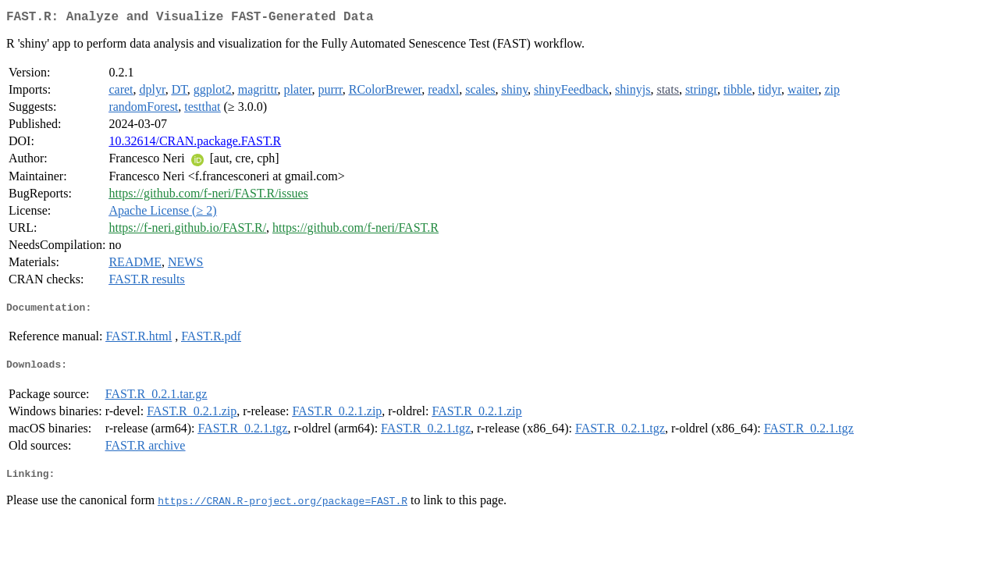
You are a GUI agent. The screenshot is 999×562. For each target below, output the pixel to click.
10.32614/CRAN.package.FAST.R (194, 144)
